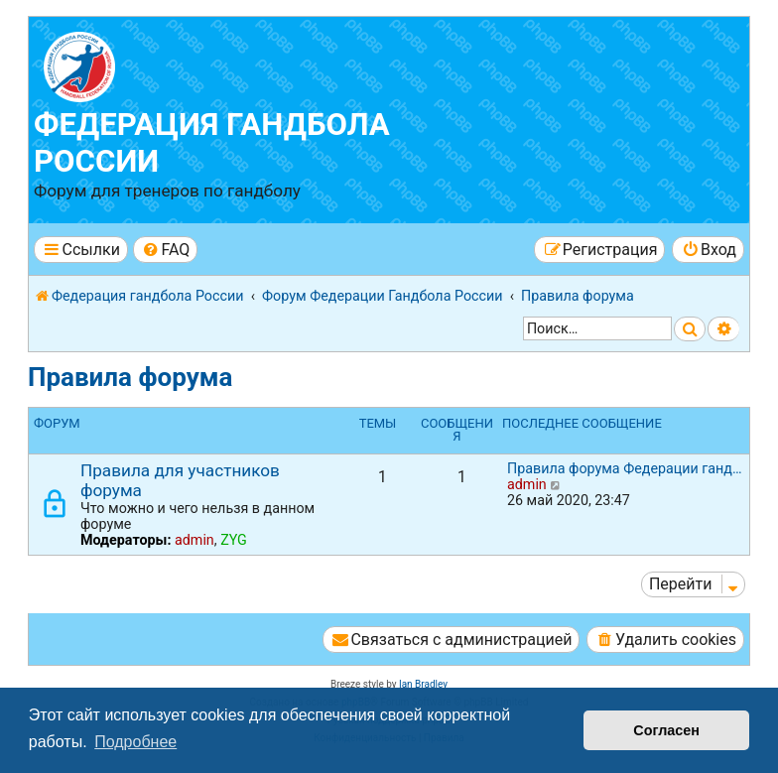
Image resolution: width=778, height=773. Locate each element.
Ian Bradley (423, 684)
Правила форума (130, 377)
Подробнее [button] (135, 741)
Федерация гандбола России (212, 143)
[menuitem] (165, 249)
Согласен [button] (666, 730)
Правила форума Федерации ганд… (624, 468)
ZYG (233, 540)
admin (194, 540)
